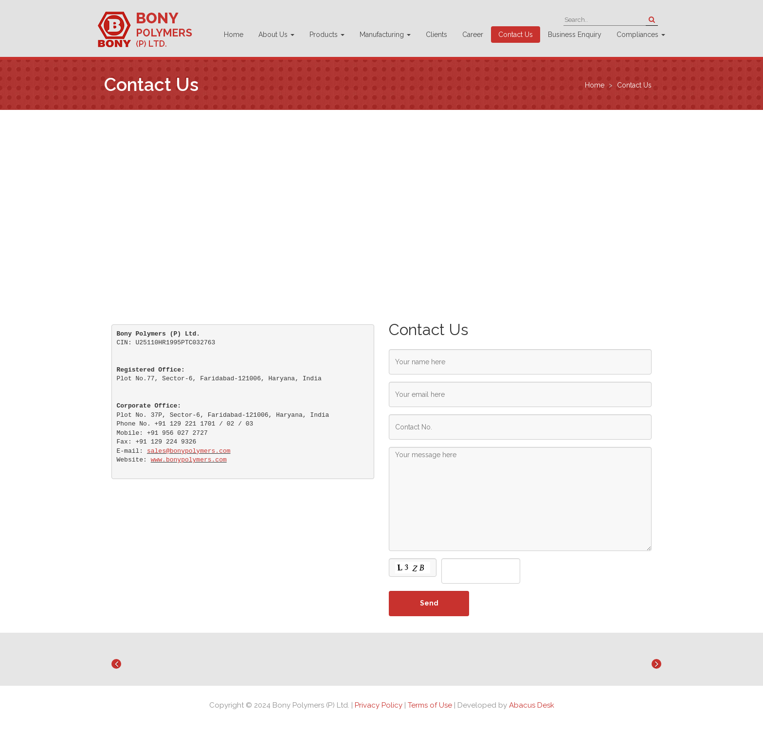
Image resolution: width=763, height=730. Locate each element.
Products (327, 34)
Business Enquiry (574, 34)
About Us (276, 34)
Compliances (641, 34)
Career (472, 34)
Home (233, 34)
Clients (436, 34)
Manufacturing (385, 34)
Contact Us (515, 34)
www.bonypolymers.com (189, 459)
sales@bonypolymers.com (189, 451)
